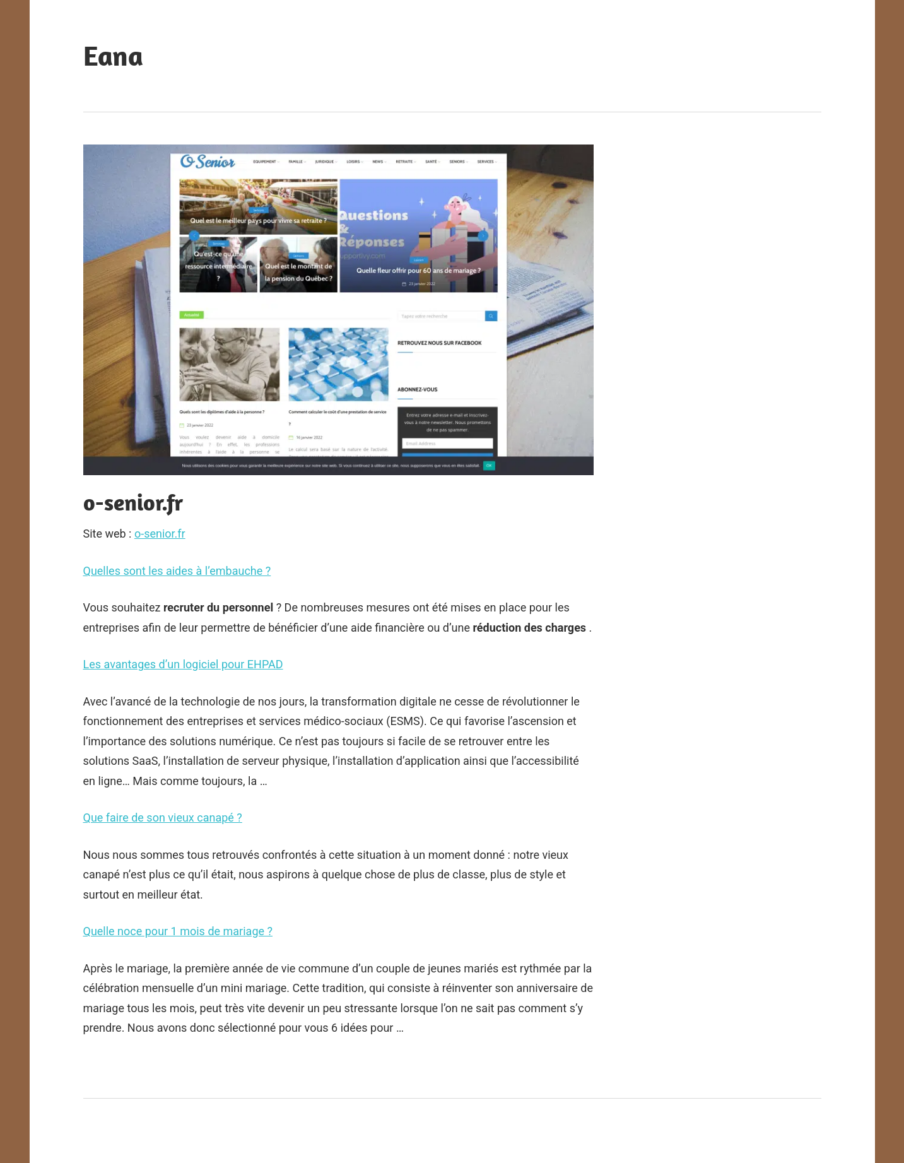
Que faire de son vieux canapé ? (162, 817)
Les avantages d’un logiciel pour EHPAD (183, 664)
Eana (113, 55)
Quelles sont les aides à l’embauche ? (177, 570)
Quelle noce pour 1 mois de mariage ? (178, 931)
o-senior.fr (159, 533)
